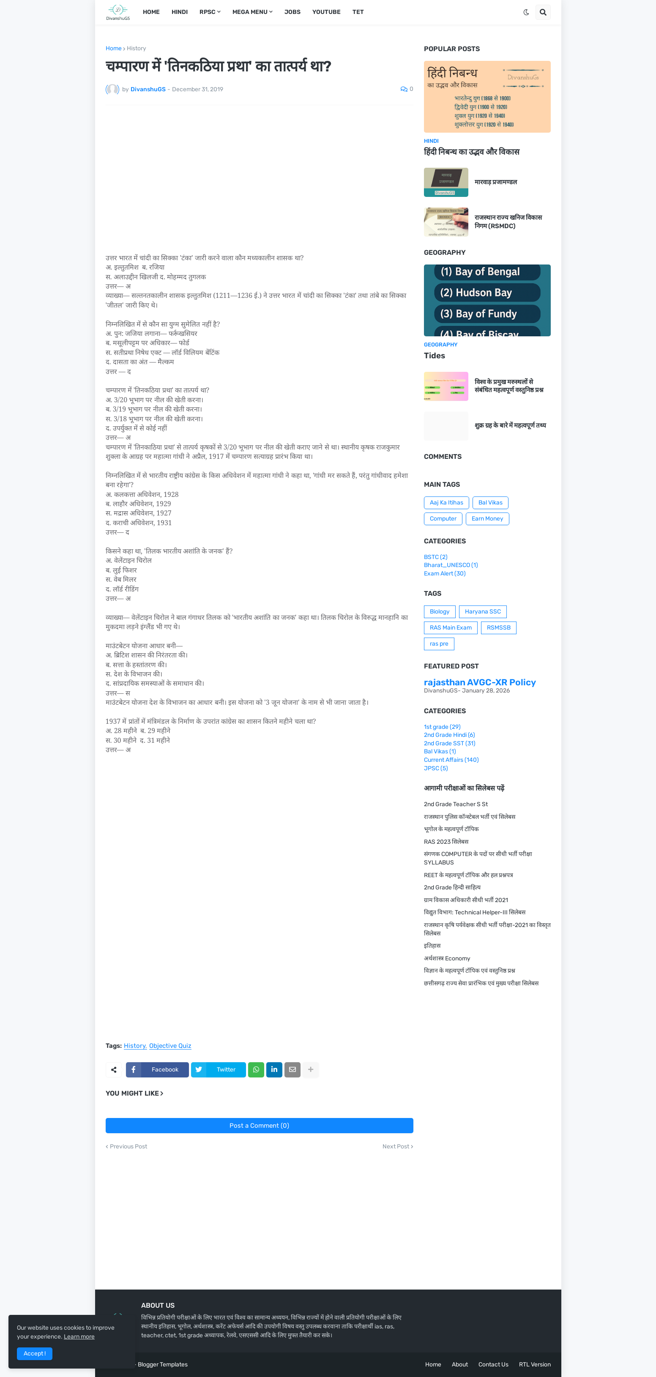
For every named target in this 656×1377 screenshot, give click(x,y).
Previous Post (128, 1147)
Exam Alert (445, 573)
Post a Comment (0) (259, 1125)
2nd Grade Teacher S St (456, 804)
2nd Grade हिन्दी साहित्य (452, 887)
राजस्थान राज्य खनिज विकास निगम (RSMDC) (508, 222)
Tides (434, 355)
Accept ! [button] (35, 1353)
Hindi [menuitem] (180, 12)
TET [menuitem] (358, 12)
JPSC (436, 768)
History (136, 49)
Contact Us (493, 1364)
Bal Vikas (490, 502)
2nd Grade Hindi (449, 735)
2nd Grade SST (450, 743)
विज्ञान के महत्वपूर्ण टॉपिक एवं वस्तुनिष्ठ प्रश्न (469, 970)
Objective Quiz (170, 1046)
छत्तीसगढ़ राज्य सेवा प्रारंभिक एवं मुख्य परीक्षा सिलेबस (481, 983)
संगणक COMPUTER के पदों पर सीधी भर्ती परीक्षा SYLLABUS (478, 858)
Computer (443, 518)
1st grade (442, 727)
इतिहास (432, 945)
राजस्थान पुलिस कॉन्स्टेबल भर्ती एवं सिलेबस (469, 817)
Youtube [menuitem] (326, 12)
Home (114, 49)
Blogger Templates (163, 1364)
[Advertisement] (259, 175)
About (460, 1364)
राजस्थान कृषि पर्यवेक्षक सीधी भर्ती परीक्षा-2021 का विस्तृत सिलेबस (487, 929)
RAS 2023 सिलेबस (446, 841)
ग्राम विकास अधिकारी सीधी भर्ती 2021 (466, 900)
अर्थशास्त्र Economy (447, 958)
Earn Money (487, 518)
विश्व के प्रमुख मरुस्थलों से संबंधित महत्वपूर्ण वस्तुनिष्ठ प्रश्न (509, 386)
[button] (526, 12)
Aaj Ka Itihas (446, 502)
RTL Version (535, 1364)
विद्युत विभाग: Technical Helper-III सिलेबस (474, 912)
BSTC (436, 557)
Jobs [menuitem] (292, 12)
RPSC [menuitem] (208, 12)
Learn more (79, 1336)
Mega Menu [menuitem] (250, 12)
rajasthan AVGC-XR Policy (480, 682)
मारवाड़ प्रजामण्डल (496, 182)
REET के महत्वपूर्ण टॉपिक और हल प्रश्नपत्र (468, 875)
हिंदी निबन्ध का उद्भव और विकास (471, 152)
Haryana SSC (483, 611)
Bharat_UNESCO (451, 565)
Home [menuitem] (151, 12)
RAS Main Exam (451, 627)
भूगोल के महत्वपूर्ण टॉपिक (451, 829)
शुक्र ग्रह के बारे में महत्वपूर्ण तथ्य (510, 425)
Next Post (396, 1147)
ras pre (439, 643)
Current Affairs (451, 759)
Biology (440, 611)
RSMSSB (499, 627)
